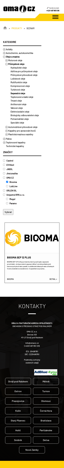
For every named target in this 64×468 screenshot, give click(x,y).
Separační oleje (18, 93)
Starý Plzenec (18, 420)
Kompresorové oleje (20, 86)
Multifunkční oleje (19, 82)
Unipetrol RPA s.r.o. (14, 195)
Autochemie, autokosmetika (19, 53)
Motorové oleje (15, 60)
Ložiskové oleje (18, 78)
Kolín (18, 410)
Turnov (46, 391)
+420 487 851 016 (52, 10)
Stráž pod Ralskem (18, 381)
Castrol (8, 160)
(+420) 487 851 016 (32, 346)
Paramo (11, 203)
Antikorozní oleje (18, 104)
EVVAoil (8, 165)
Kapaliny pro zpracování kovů (22, 130)
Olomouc (46, 400)
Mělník (46, 381)
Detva (46, 440)
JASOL (8, 169)
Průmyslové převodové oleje (24, 75)
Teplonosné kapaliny (15, 142)
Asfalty (9, 49)
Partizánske (46, 430)
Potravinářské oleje (20, 119)
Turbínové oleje (18, 89)
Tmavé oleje (16, 100)
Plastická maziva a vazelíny (20, 134)
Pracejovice (18, 400)
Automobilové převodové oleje (23, 127)
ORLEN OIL (10, 190)
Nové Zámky (32, 449)
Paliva (8, 139)
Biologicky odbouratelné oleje (25, 115)
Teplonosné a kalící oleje (22, 97)
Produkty (16, 28)
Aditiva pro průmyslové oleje (24, 71)
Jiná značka (10, 173)
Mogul (10, 199)
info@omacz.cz (32, 343)
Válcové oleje (17, 108)
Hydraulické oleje (19, 67)
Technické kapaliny (15, 146)
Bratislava (46, 420)
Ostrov (18, 391)
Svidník (18, 440)
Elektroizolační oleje (20, 111)
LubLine (11, 186)
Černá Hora (46, 410)
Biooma (11, 182)
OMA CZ (8, 177)
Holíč (18, 430)
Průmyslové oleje (16, 64)
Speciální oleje (17, 122)
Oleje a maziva (12, 56)
